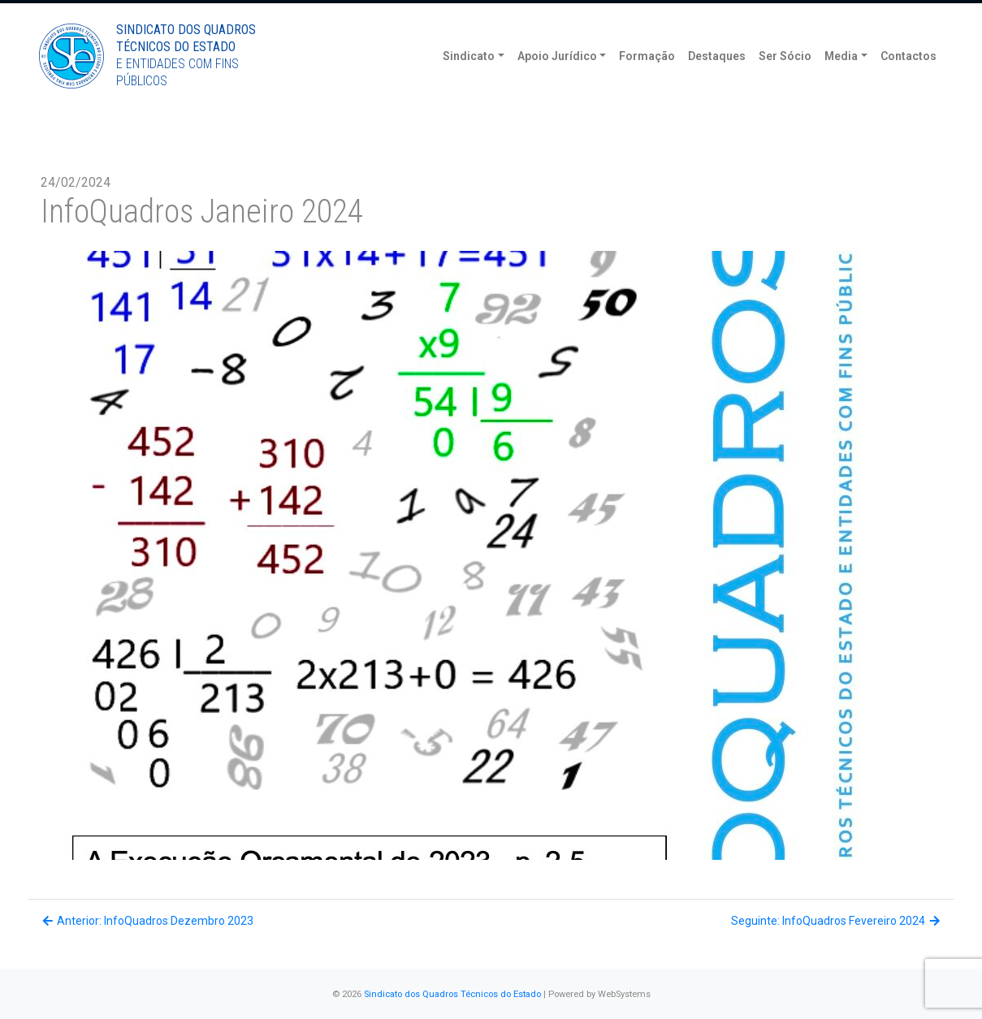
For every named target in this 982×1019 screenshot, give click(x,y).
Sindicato (469, 81)
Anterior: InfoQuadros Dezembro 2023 (147, 920)
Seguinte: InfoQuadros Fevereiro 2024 (836, 920)
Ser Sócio (785, 81)
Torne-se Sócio (820, 14)
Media (841, 81)
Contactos (908, 81)
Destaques (717, 81)
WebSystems (624, 994)
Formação (647, 81)
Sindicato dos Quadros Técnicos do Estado (452, 994)
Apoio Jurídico (557, 81)
